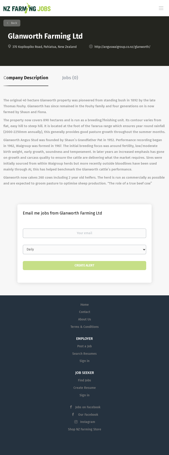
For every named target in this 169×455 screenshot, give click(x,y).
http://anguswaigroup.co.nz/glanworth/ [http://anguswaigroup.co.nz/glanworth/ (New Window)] (122, 47)
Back (13, 23)
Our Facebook (87, 415)
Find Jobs (84, 380)
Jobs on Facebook (87, 407)
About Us (84, 319)
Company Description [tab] (25, 77)
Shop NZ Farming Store (84, 429)
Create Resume (84, 388)
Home (84, 305)
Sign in (84, 361)
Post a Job (84, 346)
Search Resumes (84, 354)
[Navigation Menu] (161, 8)
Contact (84, 312)
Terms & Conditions (84, 327)
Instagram (87, 422)
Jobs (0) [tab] (70, 77)
